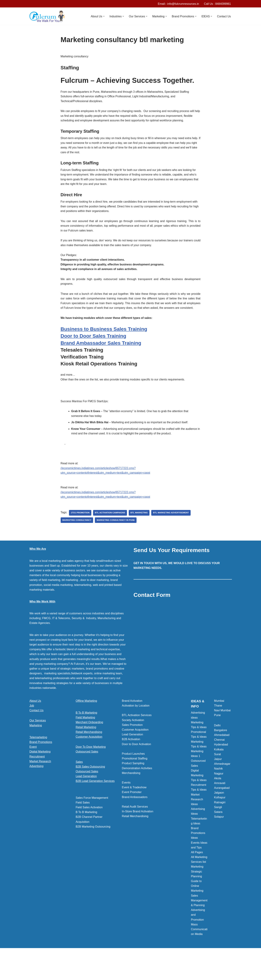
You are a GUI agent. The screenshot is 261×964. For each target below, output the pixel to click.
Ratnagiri (219, 809)
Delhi (217, 732)
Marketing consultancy (77, 527)
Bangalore (220, 736)
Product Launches (133, 760)
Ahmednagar (222, 770)
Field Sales (83, 809)
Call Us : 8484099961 (217, 3)
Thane (218, 712)
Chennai (219, 746)
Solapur (219, 823)
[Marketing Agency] (47, 16)
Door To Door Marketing (91, 753)
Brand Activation (132, 707)
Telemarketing (38, 743)
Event (33, 753)
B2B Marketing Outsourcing (93, 833)
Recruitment (37, 763)
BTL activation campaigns (110, 519)
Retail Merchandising (89, 738)
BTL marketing (140, 519)
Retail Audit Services (135, 813)
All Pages (197, 858)
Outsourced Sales (87, 758)
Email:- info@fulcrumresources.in (178, 3)
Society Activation (133, 726)
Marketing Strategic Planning (197, 878)
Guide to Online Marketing (197, 892)
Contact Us (224, 16)
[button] (102, 16)
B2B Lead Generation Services (95, 787)
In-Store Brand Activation (137, 818)
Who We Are (37, 555)
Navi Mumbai (222, 717)
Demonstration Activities (137, 774)
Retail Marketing (86, 733)
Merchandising (131, 779)
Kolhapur (219, 804)
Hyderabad (221, 751)
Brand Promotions (40, 748)
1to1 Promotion (80, 519)
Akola (217, 785)
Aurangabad (221, 794)
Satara (218, 818)
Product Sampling (133, 770)
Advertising (36, 772)
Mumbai (219, 707)
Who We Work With (42, 608)
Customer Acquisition (89, 743)
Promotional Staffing (134, 765)
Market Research (40, 768)
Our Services (37, 727)
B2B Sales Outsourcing (90, 773)
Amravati (219, 789)
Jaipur (218, 765)
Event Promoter (131, 799)
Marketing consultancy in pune (116, 527)
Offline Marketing (86, 707)
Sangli (218, 813)
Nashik (218, 775)
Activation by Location (135, 712)
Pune (217, 722)
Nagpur (218, 780)
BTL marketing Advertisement (172, 519)
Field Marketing (85, 724)
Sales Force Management (92, 804)
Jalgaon (219, 799)
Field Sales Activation (89, 814)
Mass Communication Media (199, 936)
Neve (32, 959)
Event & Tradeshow (134, 794)
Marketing (35, 732)
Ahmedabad (221, 741)
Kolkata (218, 756)
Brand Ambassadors (134, 803)
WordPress (61, 959)
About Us (35, 707)
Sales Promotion (132, 731)
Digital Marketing (40, 758)
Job (31, 712)
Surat (217, 760)
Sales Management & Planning (199, 907)
